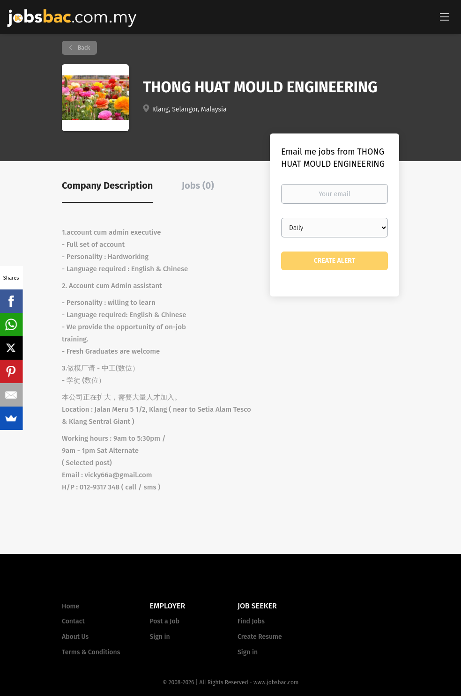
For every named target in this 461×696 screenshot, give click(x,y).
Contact (73, 621)
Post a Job (164, 621)
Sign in (160, 637)
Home (70, 606)
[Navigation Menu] (444, 16)
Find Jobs (251, 621)
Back (83, 47)
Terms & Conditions (91, 652)
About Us (75, 637)
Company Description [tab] (107, 185)
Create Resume (260, 637)
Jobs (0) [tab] (198, 185)
